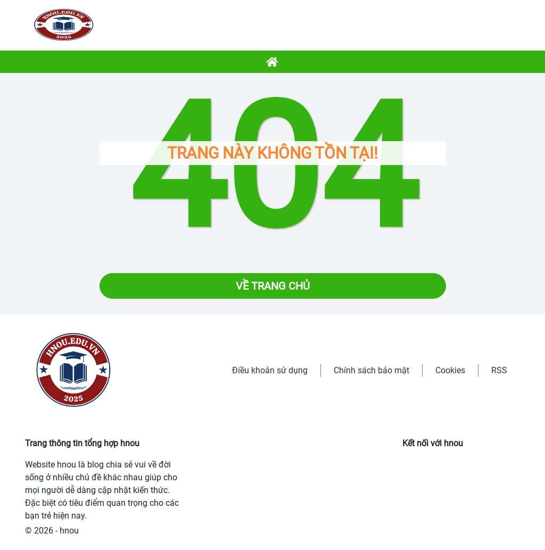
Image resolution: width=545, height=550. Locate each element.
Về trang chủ (273, 286)
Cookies (450, 370)
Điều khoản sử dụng (270, 370)
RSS (499, 370)
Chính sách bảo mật (371, 370)
